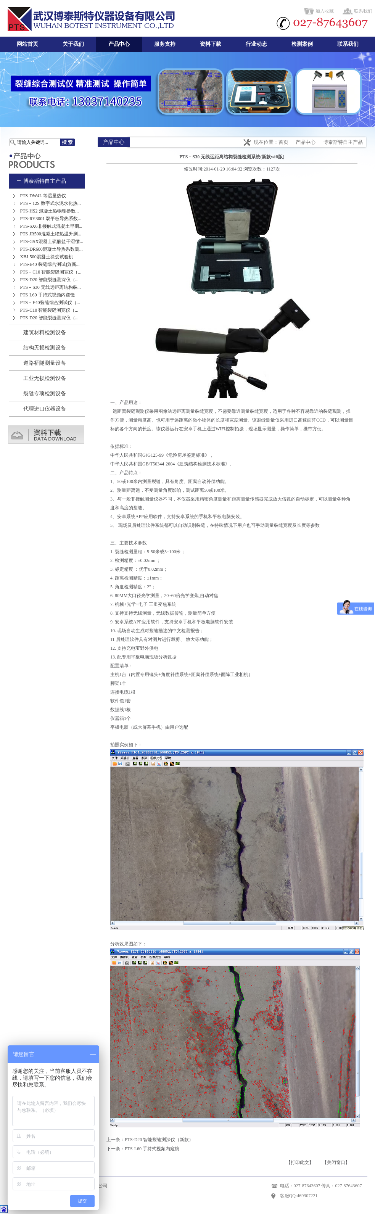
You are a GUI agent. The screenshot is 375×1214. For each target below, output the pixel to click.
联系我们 (363, 11)
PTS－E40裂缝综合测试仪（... (50, 302)
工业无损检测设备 (44, 378)
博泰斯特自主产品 (44, 181)
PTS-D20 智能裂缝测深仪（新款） (159, 1139)
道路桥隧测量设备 (44, 363)
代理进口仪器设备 (44, 409)
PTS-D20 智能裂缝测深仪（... (49, 279)
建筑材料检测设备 (44, 332)
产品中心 (119, 44)
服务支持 (164, 44)
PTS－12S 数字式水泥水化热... (50, 203)
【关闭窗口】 (336, 1162)
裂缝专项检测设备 (44, 393)
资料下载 (210, 44)
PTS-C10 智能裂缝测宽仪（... (49, 310)
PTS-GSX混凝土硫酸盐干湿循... (52, 241)
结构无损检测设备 (44, 348)
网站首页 (27, 44)
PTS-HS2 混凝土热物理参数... (49, 211)
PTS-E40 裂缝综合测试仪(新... (50, 264)
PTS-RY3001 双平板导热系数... (51, 218)
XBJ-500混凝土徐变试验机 (46, 256)
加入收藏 (324, 11)
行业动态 (256, 44)
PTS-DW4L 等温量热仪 (43, 195)
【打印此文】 (300, 1162)
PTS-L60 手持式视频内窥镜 (47, 295)
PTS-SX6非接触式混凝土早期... (51, 226)
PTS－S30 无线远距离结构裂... (50, 287)
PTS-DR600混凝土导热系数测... (51, 249)
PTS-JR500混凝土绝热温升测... (50, 234)
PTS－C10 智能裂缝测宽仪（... (51, 272)
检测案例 (302, 44)
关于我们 (73, 44)
